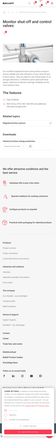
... (12, 11)
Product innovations (10, 253)
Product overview (9, 248)
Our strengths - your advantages (15, 296)
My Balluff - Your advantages (14, 325)
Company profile (9, 301)
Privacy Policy (44, 406)
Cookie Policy (30, 406)
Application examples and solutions (16, 277)
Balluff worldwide (9, 306)
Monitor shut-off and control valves (33, 12)
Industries (6, 272)
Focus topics (8, 282)
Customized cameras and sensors (16, 259)
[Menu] (52, 3)
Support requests (9, 320)
